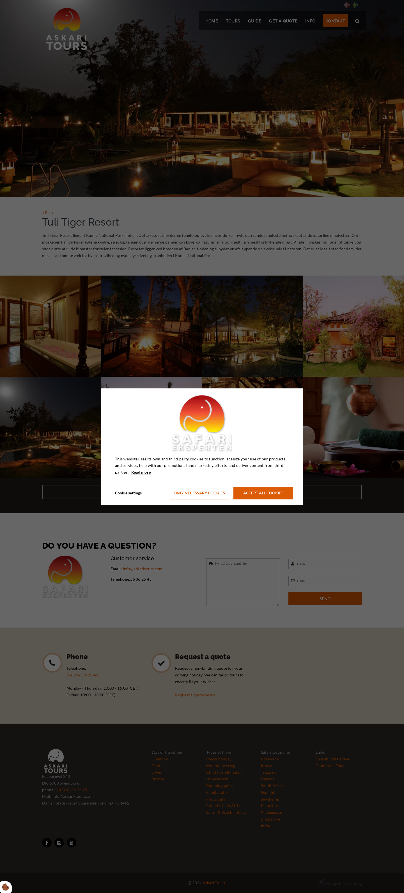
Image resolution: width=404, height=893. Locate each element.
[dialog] (202, 446)
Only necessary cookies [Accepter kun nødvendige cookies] (199, 493)
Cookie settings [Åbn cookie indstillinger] (128, 492)
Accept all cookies (263, 493)
